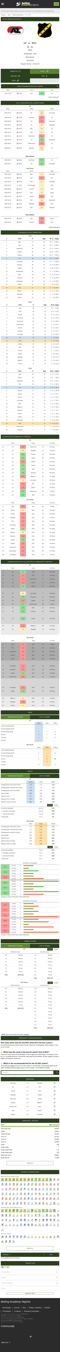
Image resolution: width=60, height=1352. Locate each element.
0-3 (42, 160)
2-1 (23, 469)
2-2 (42, 125)
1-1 (42, 112)
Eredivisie (30, 57)
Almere (31, 189)
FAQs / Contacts (28, 1319)
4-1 (23, 554)
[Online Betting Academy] (14, 1336)
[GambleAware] (6, 1346)
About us (4, 1342)
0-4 (27, 1095)
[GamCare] (19, 1346)
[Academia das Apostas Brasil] (11, 1336)
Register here (24, 1314)
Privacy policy (18, 1320)
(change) (17, 1258)
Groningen (52, 164)
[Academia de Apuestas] (18, 1336)
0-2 (23, 528)
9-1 (23, 491)
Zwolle (52, 218)
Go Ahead (52, 113)
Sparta (52, 192)
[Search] (57, 1072)
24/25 (20, 93)
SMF (19, 1315)
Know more (50, 11)
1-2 (42, 93)
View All (30, 1248)
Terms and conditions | (7, 1320)
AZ (25, 43)
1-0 (42, 117)
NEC (31, 128)
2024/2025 (30, 60)
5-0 (42, 204)
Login (56, 4)
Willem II (19, 291)
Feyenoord (52, 121)
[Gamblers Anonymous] (25, 1346)
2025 (20, 185)
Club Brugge (31, 185)
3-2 (23, 521)
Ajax (31, 132)
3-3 (42, 128)
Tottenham (31, 136)
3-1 (42, 136)
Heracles (31, 117)
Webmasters (20, 1317)
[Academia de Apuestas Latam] (23, 1336)
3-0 (42, 164)
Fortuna (31, 222)
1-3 (42, 218)
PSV (19, 245)
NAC (34, 43)
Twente (20, 255)
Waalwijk (51, 125)
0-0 (42, 200)
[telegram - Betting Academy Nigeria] (2, 1332)
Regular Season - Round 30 (30, 64)
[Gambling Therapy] (22, 1346)
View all (30, 1163)
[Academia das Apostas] (6, 1336)
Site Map (3, 1315)
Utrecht (31, 196)
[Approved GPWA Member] (15, 1346)
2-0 (23, 458)
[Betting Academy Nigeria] (2, 1336)
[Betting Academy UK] (26, 1336)
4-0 (23, 551)
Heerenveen (31, 143)
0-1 (42, 121)
